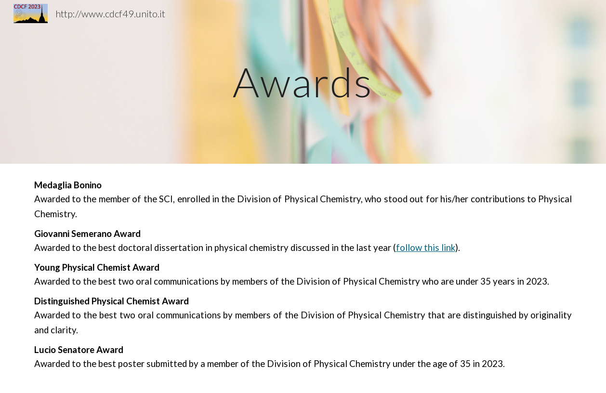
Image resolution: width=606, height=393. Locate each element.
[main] (303, 81)
